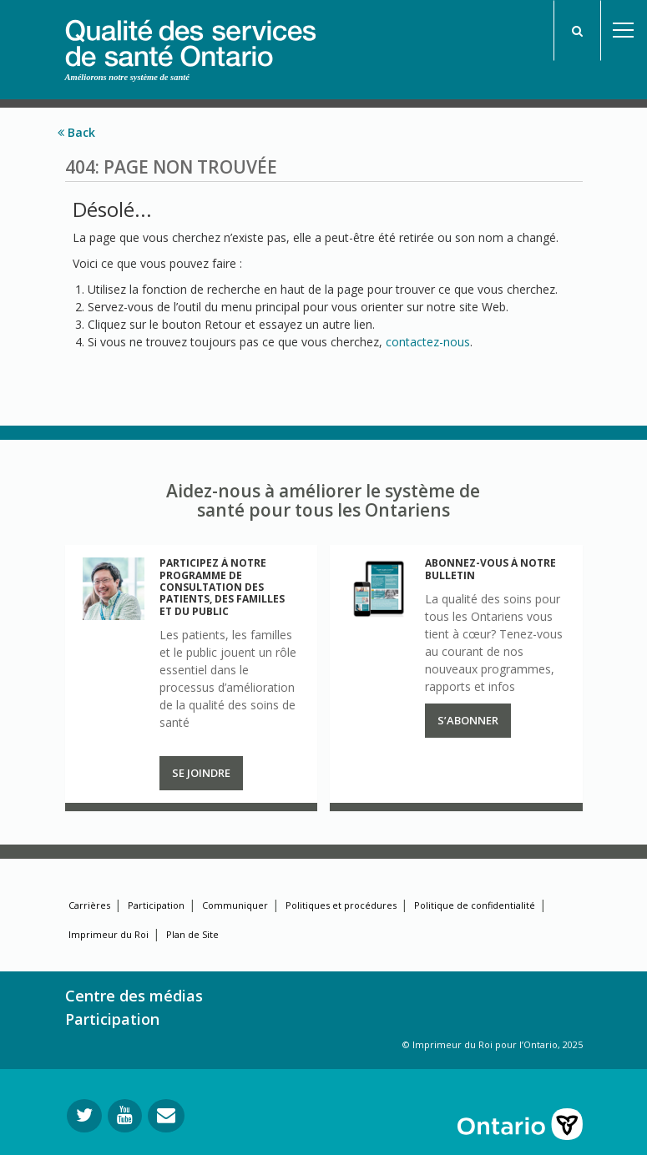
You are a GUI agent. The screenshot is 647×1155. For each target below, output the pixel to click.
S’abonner (467, 720)
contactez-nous (428, 342)
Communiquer (235, 905)
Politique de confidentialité (474, 905)
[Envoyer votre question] (166, 1115)
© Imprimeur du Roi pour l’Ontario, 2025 (492, 1044)
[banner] (190, 34)
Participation (156, 905)
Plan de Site (192, 934)
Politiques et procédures (341, 905)
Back (76, 132)
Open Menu (623, 30)
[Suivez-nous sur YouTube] (125, 1115)
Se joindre (201, 772)
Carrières (89, 905)
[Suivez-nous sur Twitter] (84, 1115)
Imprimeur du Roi (108, 934)
